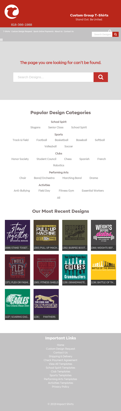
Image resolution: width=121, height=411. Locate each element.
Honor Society (20, 159)
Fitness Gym (66, 191)
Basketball (61, 140)
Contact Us (69, 31)
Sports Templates (61, 375)
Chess (68, 159)
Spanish (84, 159)
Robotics (58, 165)
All (58, 198)
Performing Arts (58, 172)
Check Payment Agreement (60, 360)
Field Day (44, 191)
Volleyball (50, 146)
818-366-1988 (21, 24)
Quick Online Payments (43, 31)
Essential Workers (93, 191)
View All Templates (60, 364)
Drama (93, 178)
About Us (59, 31)
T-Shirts (6, 31)
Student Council (46, 159)
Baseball (81, 140)
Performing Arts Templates (60, 379)
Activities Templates (60, 383)
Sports (59, 134)
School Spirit (58, 122)
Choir (22, 178)
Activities (44, 185)
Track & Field (21, 140)
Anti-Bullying (22, 191)
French (101, 159)
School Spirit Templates (60, 368)
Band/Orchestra (44, 178)
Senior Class (55, 127)
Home (60, 345)
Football (41, 140)
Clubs (58, 153)
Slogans (35, 127)
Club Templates (60, 371)
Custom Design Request (21, 31)
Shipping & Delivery (60, 356)
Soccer (68, 146)
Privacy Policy (60, 387)
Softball (100, 140)
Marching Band (72, 178)
